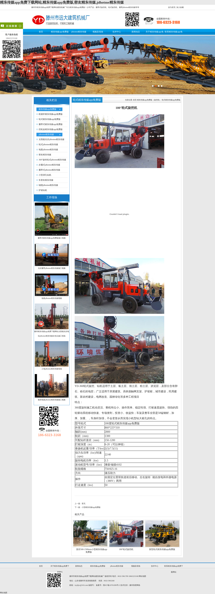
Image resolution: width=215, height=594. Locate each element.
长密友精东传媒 (46, 180)
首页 (41, 32)
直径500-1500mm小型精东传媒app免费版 (91, 550)
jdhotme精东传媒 (78, 32)
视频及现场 (98, 32)
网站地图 (142, 576)
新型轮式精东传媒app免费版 (162, 549)
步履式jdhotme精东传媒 (49, 165)
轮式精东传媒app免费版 (49, 119)
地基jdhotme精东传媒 (48, 149)
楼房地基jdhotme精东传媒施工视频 (51, 400)
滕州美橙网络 (134, 585)
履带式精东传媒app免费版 (51, 124)
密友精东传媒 (45, 155)
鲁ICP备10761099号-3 (111, 585)
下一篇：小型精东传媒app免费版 (87, 507)
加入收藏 (180, 7)
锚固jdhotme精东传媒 (48, 185)
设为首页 (171, 7)
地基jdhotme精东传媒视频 (52, 298)
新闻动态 (136, 32)
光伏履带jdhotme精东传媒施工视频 (51, 268)
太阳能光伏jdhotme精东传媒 (51, 139)
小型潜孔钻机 (45, 175)
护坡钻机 (43, 190)
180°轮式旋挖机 (126, 549)
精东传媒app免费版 (60, 32)
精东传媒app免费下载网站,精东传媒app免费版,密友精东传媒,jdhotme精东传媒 (62, 2)
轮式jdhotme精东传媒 (48, 144)
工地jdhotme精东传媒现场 (52, 369)
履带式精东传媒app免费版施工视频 (51, 238)
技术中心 (117, 32)
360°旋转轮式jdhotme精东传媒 (52, 160)
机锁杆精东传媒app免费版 (51, 114)
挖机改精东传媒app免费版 (51, 129)
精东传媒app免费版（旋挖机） (149, 100)
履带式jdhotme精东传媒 (49, 170)
